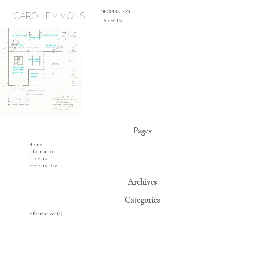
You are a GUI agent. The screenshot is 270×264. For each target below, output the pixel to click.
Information (114, 11)
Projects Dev (42, 165)
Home (35, 144)
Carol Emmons (49, 16)
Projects (110, 20)
